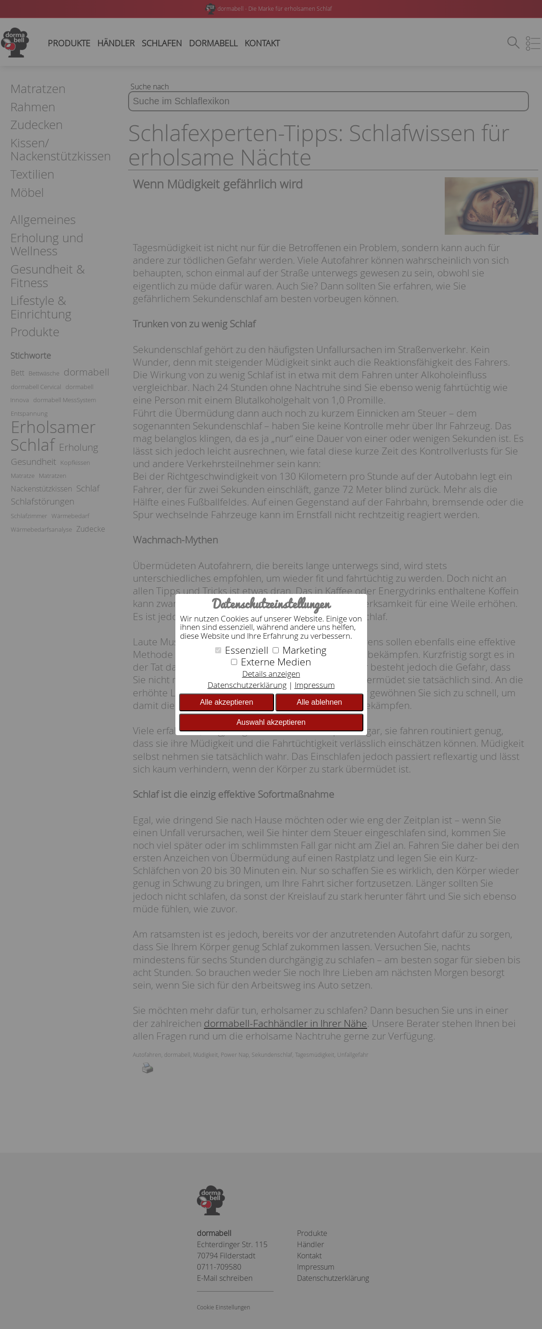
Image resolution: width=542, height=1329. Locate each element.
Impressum (315, 684)
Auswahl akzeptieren (271, 722)
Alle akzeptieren (226, 702)
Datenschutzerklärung (247, 684)
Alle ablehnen (319, 702)
